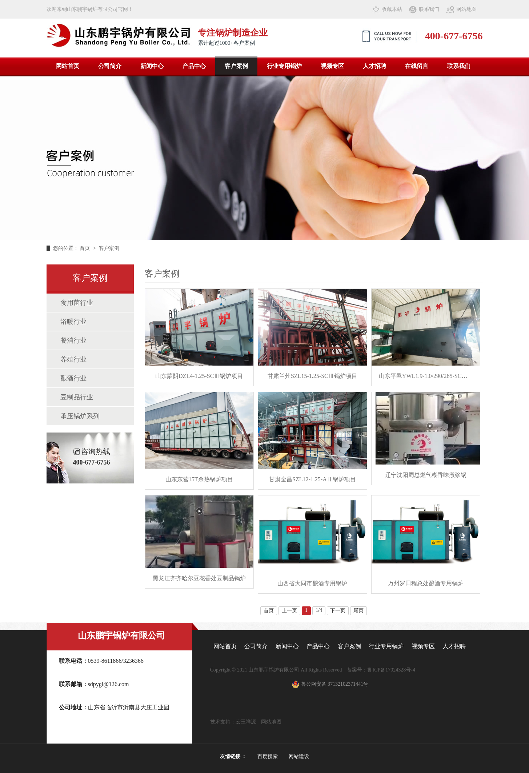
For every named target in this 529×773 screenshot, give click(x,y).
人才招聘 (374, 66)
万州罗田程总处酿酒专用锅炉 (426, 583)
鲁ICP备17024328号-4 (391, 670)
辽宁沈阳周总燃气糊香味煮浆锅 (425, 475)
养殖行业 (73, 359)
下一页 (337, 610)
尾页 (358, 610)
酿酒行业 (73, 378)
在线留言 (416, 66)
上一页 (289, 610)
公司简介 (109, 66)
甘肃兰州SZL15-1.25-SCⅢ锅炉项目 (312, 376)
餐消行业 (73, 340)
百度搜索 (267, 756)
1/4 (319, 610)
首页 (85, 248)
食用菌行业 (76, 302)
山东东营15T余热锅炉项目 (199, 479)
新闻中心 (152, 66)
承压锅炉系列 (80, 416)
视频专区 (332, 66)
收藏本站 (392, 9)
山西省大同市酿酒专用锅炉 (312, 583)
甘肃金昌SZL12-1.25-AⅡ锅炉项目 (312, 479)
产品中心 (194, 66)
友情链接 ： (233, 756)
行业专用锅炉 (284, 66)
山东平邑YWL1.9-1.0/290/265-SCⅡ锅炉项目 (426, 376)
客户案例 (236, 66)
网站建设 (299, 756)
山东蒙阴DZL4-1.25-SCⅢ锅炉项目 (199, 376)
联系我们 (429, 9)
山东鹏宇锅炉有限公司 (121, 635)
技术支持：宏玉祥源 (235, 722)
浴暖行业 (73, 321)
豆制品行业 (76, 397)
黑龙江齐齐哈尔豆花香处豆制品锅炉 (199, 578)
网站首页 (67, 66)
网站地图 (466, 9)
